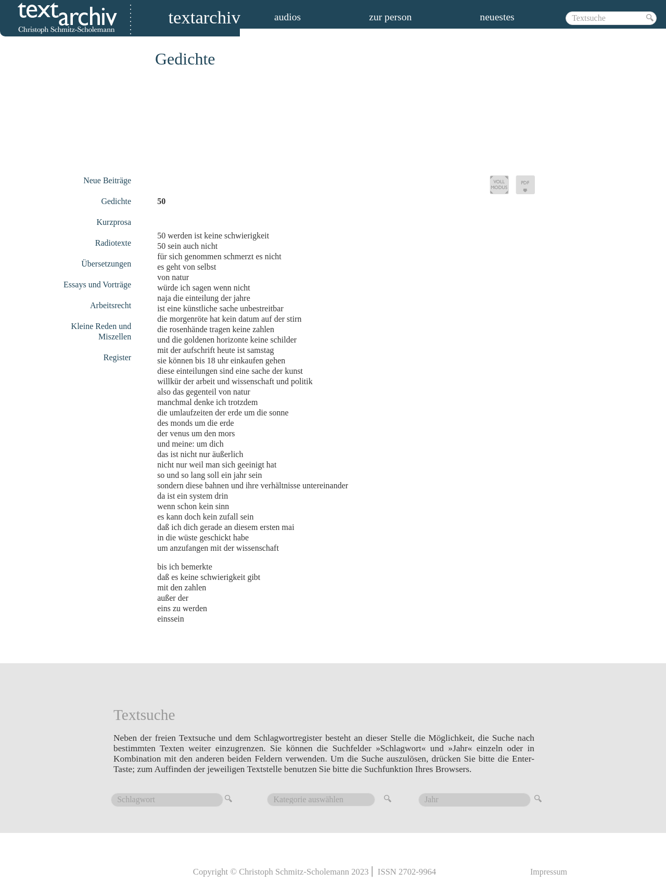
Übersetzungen (106, 263)
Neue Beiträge (107, 180)
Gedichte (116, 201)
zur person (390, 17)
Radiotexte (113, 242)
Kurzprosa (114, 222)
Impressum (548, 871)
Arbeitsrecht (110, 305)
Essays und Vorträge (97, 284)
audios (287, 17)
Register (117, 357)
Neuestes (497, 17)
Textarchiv (204, 19)
